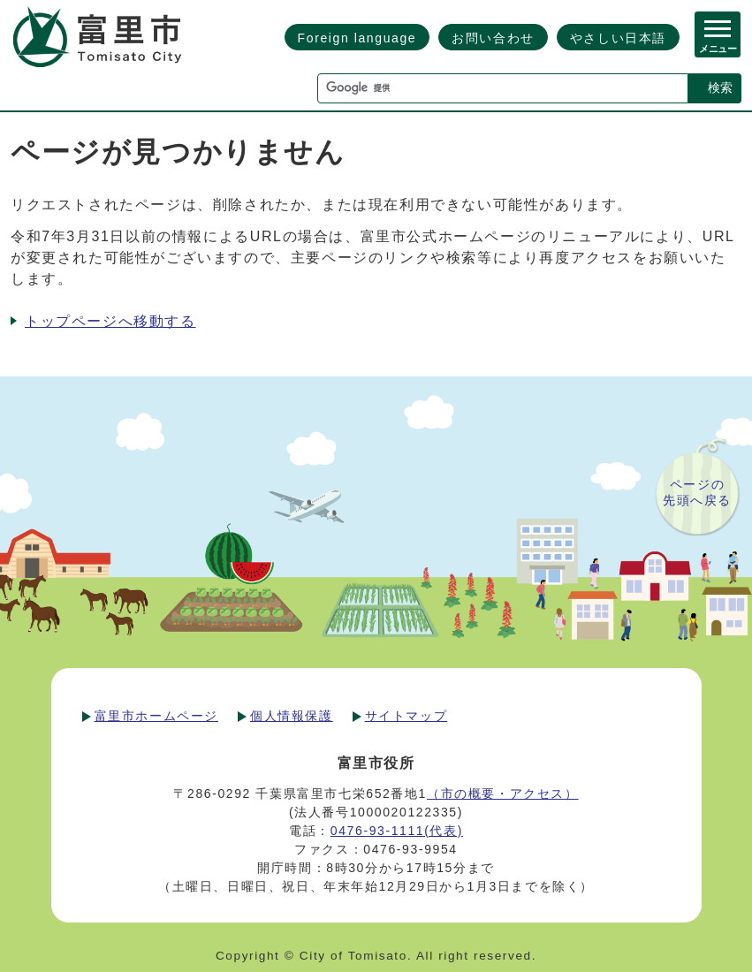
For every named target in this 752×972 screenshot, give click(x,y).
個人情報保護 (291, 716)
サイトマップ (406, 716)
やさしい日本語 (618, 38)
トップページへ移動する (110, 321)
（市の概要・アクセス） (503, 793)
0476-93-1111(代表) (396, 831)
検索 (720, 87)
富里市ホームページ (156, 716)
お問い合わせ (493, 38)
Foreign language (357, 38)
